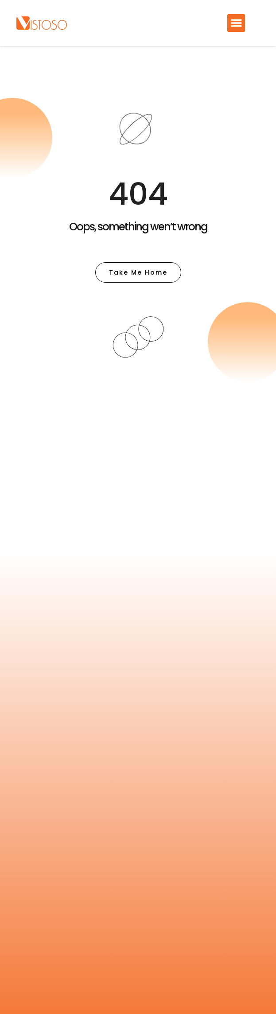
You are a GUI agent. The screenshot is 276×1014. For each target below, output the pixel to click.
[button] (236, 23)
